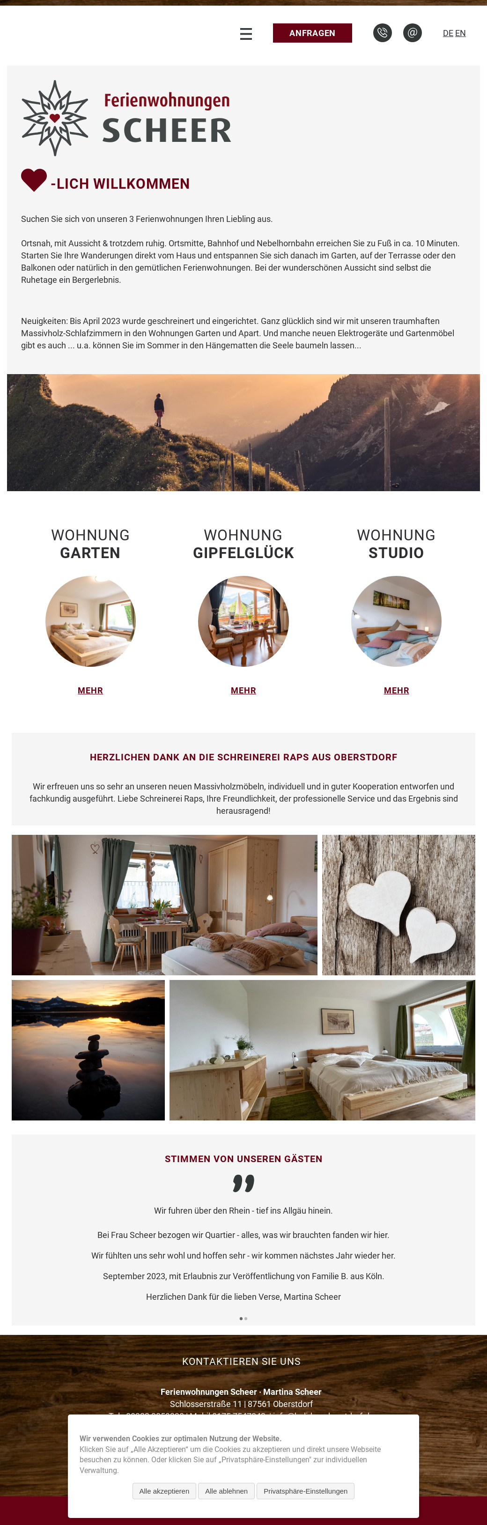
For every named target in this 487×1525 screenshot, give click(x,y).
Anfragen (312, 33)
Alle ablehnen (226, 1491)
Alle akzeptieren (165, 1491)
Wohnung (90, 544)
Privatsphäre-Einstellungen (305, 1491)
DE (448, 33)
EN (460, 33)
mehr (90, 690)
